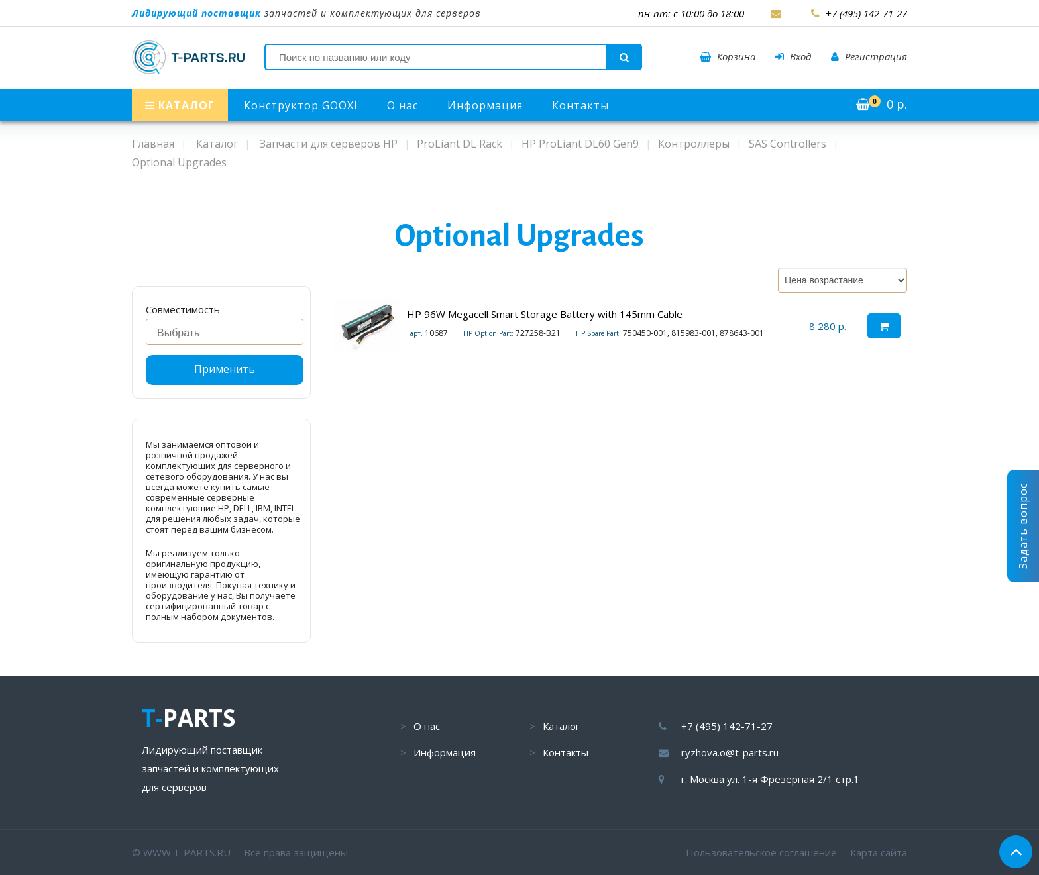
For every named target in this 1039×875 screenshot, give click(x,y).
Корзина (727, 56)
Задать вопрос (1023, 526)
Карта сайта (878, 852)
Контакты (580, 105)
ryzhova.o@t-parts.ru (730, 752)
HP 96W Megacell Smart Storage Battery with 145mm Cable (545, 314)
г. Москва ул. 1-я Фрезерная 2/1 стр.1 (770, 779)
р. (881, 104)
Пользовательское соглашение (761, 852)
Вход (793, 56)
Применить (224, 369)
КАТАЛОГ (180, 105)
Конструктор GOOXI (301, 105)
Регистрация (869, 56)
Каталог (561, 726)
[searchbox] (228, 333)
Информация (485, 105)
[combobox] (224, 332)
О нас (402, 105)
